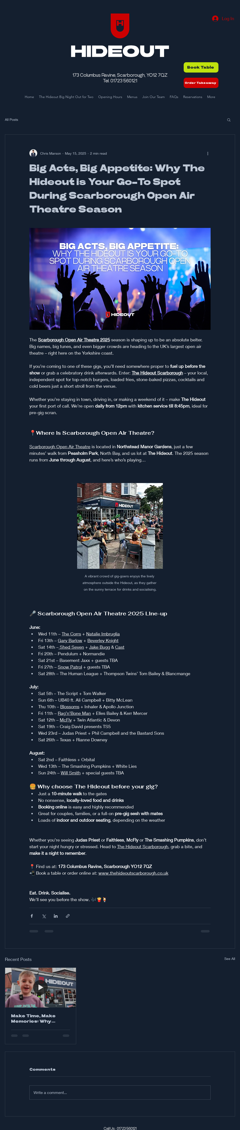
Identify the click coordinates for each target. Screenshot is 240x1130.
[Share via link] (67, 916)
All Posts (11, 119)
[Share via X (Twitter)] (43, 916)
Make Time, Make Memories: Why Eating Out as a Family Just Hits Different (40, 1019)
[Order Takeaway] (201, 83)
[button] (229, 120)
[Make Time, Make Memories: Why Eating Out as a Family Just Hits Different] (40, 987)
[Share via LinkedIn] (55, 916)
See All (229, 958)
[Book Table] (201, 67)
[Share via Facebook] (31, 916)
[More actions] (208, 153)
